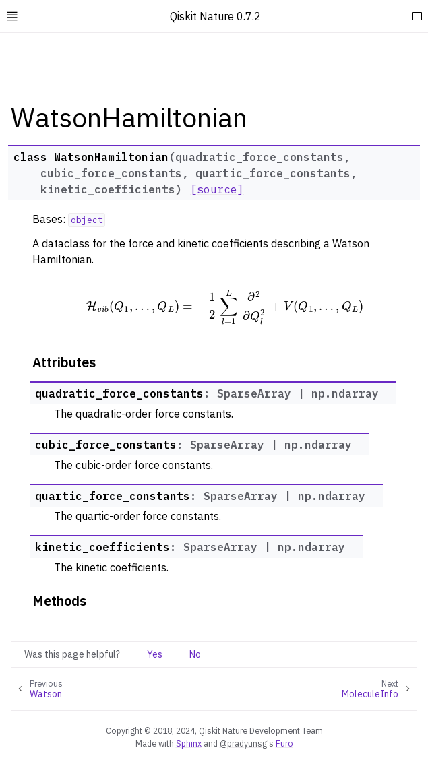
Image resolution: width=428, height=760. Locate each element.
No (195, 654)
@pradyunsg (243, 743)
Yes (154, 654)
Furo (284, 743)
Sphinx (189, 743)
